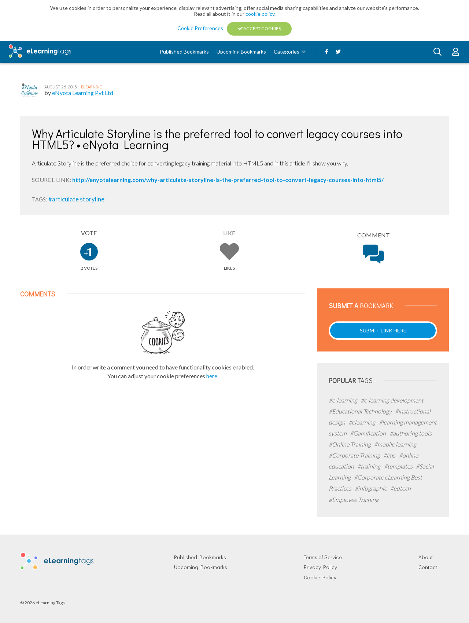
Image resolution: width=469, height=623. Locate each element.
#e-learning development (392, 400)
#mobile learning (395, 444)
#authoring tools (410, 433)
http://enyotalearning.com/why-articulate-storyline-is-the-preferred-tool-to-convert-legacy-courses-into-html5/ (228, 179)
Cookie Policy (320, 577)
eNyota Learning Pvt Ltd (82, 92)
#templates (399, 466)
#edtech (400, 488)
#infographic (371, 488)
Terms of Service (323, 557)
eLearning (91, 87)
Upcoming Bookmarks (241, 51)
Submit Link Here (383, 330)
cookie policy (259, 14)
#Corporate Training (355, 455)
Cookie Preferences (200, 28)
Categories (286, 51)
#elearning (362, 422)
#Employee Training (353, 499)
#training (369, 466)
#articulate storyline (76, 199)
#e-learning (343, 400)
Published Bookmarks (184, 51)
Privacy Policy (320, 567)
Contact (427, 567)
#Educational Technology (361, 411)
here (211, 375)
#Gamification (368, 433)
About (425, 557)
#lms (389, 455)
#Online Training (350, 444)
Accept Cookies (259, 28)
